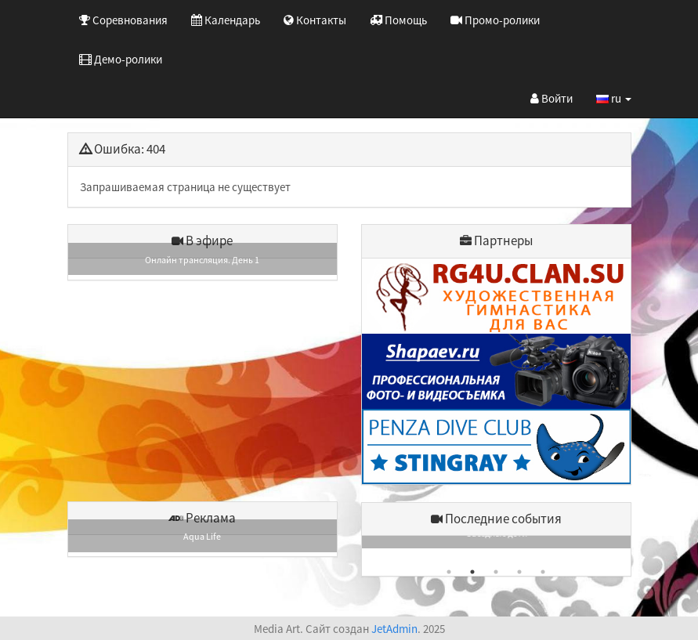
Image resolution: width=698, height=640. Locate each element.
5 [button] (543, 572)
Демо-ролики (120, 59)
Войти (551, 98)
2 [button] (472, 572)
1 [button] (449, 572)
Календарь (225, 20)
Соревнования (123, 20)
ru (613, 98)
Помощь (398, 20)
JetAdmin (394, 628)
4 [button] (519, 572)
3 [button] (496, 572)
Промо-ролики (495, 20)
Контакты (315, 20)
